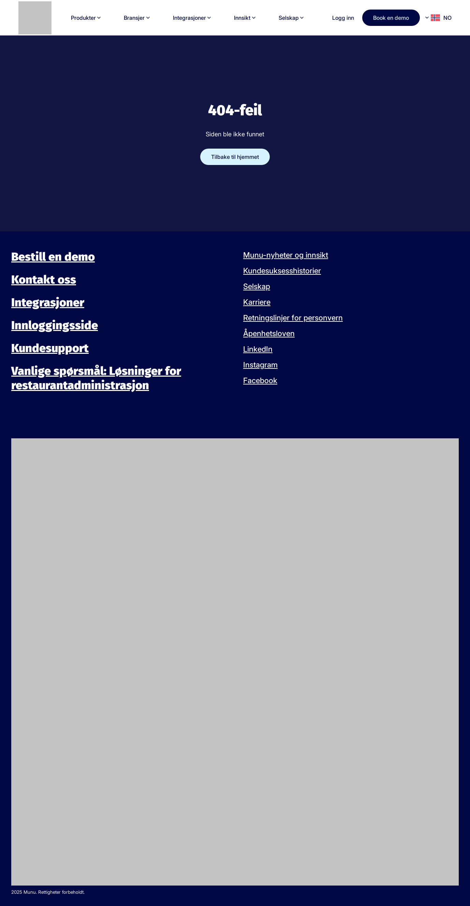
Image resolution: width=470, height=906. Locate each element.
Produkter (83, 17)
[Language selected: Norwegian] (438, 18)
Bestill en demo (53, 257)
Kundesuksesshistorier (282, 270)
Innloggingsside (54, 325)
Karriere (256, 302)
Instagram (260, 364)
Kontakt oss (43, 280)
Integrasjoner (189, 17)
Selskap (289, 17)
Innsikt (242, 17)
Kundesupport (50, 348)
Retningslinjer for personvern (293, 317)
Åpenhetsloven (269, 333)
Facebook (260, 380)
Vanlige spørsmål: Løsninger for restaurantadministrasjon (96, 378)
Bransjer (134, 17)
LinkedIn (258, 349)
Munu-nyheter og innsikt (285, 255)
